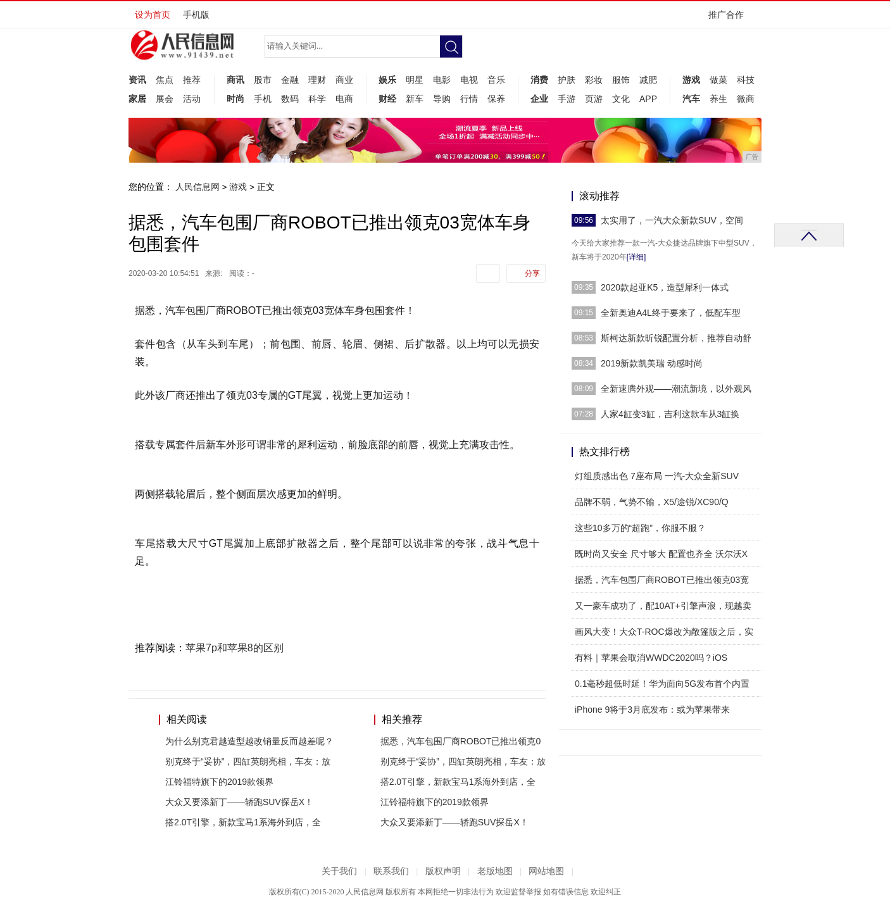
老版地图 (495, 871)
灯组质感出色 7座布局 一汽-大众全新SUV (657, 476)
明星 (414, 80)
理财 (317, 80)
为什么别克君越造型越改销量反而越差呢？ (249, 741)
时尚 (235, 99)
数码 (290, 99)
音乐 (496, 80)
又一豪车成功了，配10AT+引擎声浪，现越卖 (663, 606)
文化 (621, 99)
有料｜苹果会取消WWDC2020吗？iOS (651, 658)
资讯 (137, 80)
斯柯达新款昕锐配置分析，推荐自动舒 (676, 338)
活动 (192, 99)
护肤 (566, 80)
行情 (469, 99)
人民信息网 (197, 187)
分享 (532, 273)
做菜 (718, 80)
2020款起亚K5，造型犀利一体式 (665, 287)
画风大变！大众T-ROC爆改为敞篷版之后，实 (664, 632)
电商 (344, 99)
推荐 (192, 80)
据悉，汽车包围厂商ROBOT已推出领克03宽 (662, 580)
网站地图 (546, 871)
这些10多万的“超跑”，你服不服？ (640, 528)
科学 (317, 99)
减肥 (648, 80)
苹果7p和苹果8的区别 (234, 647)
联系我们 (391, 871)
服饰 (621, 80)
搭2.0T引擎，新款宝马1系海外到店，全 (243, 822)
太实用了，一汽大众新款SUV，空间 (672, 220)
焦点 (164, 80)
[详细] (636, 257)
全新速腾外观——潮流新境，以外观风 (676, 389)
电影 (442, 80)
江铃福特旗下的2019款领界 (219, 782)
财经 (387, 99)
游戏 (691, 80)
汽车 (691, 99)
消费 (539, 80)
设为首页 (152, 14)
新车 (414, 99)
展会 (164, 99)
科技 (746, 80)
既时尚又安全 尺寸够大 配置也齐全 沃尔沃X (661, 554)
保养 (496, 99)
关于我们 (339, 871)
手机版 (196, 14)
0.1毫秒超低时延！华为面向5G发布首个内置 (662, 684)
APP (648, 99)
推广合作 (730, 18)
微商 (746, 99)
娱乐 (387, 80)
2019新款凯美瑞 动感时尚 (652, 363)
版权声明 (443, 871)
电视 (469, 80)
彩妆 (594, 80)
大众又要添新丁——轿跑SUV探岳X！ (239, 802)
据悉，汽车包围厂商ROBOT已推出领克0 (460, 741)
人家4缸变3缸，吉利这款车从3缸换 (670, 414)
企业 (539, 99)
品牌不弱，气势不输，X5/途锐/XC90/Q (652, 502)
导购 (442, 99)
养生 (718, 99)
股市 (263, 80)
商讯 (235, 80)
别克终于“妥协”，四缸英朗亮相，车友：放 (247, 761)
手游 (566, 99)
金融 (290, 80)
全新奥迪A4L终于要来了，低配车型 (671, 313)
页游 (594, 99)
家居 (137, 99)
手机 (263, 99)
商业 (344, 80)
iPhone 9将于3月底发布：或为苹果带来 (652, 709)
